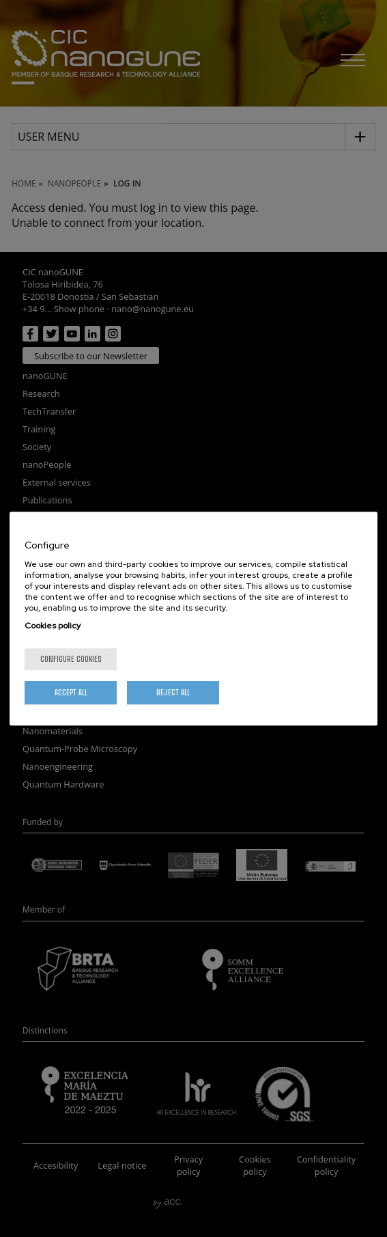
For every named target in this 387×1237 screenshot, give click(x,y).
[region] (193, 619)
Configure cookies (71, 659)
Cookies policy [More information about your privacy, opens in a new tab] (53, 625)
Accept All (71, 692)
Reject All (173, 692)
